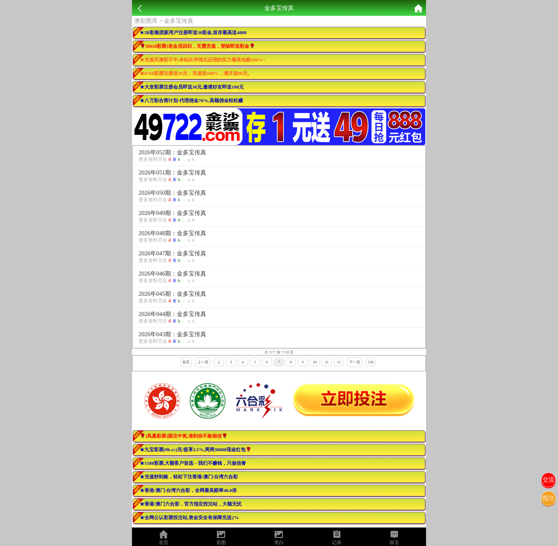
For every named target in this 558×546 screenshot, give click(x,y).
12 (338, 362)
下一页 (354, 362)
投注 (548, 498)
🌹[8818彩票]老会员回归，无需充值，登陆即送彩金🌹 (197, 46)
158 (371, 362)
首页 (186, 362)
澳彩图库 (146, 21)
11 (327, 362)
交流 (548, 480)
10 (314, 362)
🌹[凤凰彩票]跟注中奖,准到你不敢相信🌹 (184, 436)
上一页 (202, 362)
